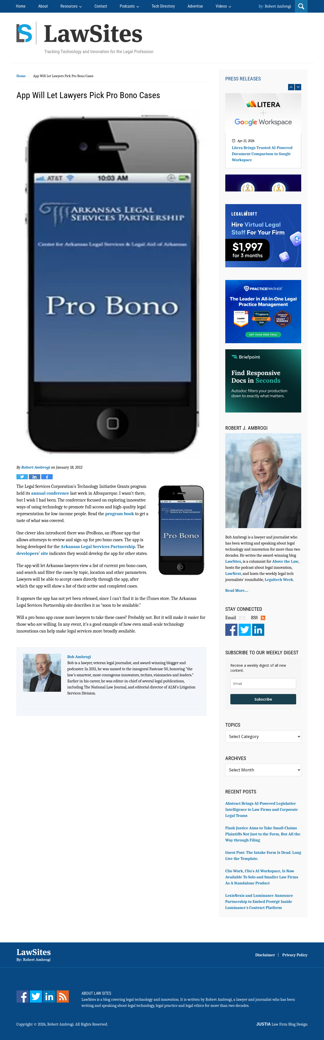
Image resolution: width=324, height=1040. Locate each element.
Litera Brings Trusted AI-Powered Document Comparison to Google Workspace (262, 157)
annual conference (50, 493)
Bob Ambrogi (79, 657)
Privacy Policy (295, 955)
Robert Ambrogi (278, 6)
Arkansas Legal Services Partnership (98, 546)
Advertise (195, 6)
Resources (68, 6)
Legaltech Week (279, 579)
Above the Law (285, 561)
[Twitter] (36, 996)
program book (119, 513)
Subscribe (263, 699)
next (298, 87)
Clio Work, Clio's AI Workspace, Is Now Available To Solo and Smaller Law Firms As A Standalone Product (261, 877)
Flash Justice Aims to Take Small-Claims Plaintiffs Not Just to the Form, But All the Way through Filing (262, 834)
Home (21, 6)
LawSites (233, 561)
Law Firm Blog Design (282, 1024)
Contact (100, 6)
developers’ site (32, 553)
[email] (263, 683)
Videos (221, 6)
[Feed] (63, 996)
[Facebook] (22, 996)
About (43, 6)
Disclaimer (265, 955)
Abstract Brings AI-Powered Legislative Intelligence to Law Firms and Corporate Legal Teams (261, 809)
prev (291, 87)
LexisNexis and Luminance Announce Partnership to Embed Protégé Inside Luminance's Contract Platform (259, 901)
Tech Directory (163, 6)
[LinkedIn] (49, 996)
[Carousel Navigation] (263, 87)
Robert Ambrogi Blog (84, 37)
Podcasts (127, 6)
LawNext (233, 573)
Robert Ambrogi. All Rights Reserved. (77, 1024)
